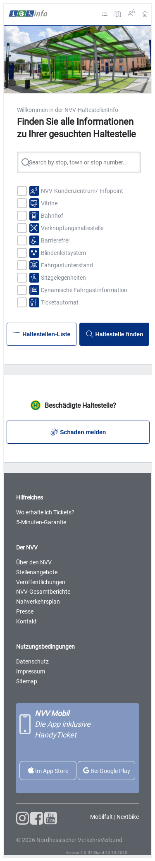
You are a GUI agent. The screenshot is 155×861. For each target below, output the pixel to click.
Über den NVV (34, 562)
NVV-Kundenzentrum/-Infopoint (82, 191)
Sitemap (26, 681)
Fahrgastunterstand (67, 265)
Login (131, 13)
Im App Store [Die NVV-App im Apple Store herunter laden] (48, 770)
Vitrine (49, 203)
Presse (24, 611)
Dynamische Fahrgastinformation (84, 290)
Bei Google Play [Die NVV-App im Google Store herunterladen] (106, 770)
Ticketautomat (60, 302)
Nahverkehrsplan (38, 601)
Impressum (30, 671)
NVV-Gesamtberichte (43, 591)
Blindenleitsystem (63, 253)
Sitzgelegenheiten (63, 277)
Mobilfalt (101, 816)
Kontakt (26, 621)
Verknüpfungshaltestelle (72, 228)
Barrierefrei (55, 240)
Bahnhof (52, 215)
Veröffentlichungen (40, 582)
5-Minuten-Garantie (41, 522)
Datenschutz (32, 661)
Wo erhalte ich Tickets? (45, 512)
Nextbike (128, 816)
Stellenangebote (36, 572)
